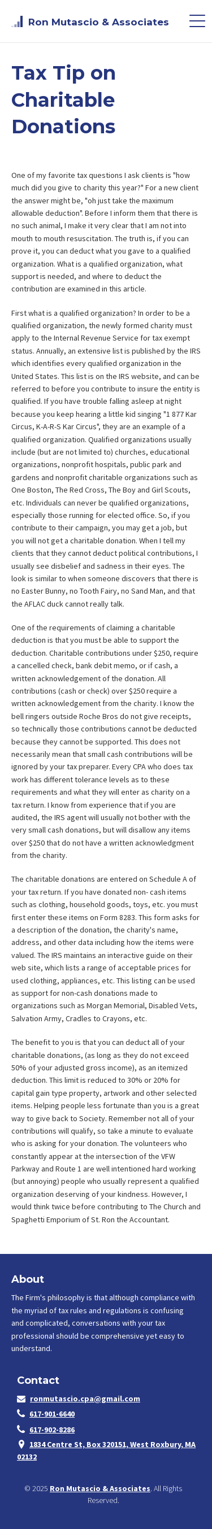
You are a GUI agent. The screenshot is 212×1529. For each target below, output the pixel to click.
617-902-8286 (52, 1430)
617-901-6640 (52, 1414)
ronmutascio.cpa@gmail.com (85, 1398)
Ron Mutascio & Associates (100, 1488)
